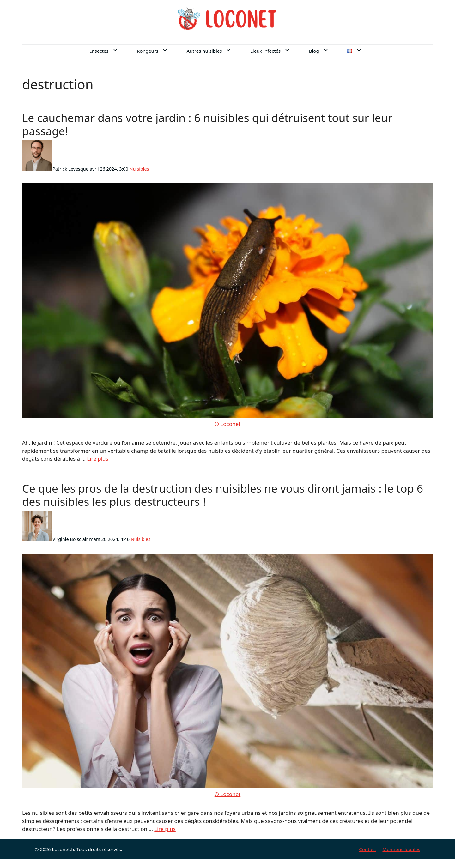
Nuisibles (139, 169)
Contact (367, 849)
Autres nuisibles (214, 51)
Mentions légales (401, 849)
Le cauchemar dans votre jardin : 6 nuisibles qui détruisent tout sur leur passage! (207, 124)
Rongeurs (158, 51)
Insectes (109, 51)
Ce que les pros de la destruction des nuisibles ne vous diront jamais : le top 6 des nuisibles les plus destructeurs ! (222, 495)
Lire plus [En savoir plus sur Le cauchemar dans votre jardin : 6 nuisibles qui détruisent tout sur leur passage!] (97, 458)
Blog (324, 51)
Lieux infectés (275, 51)
